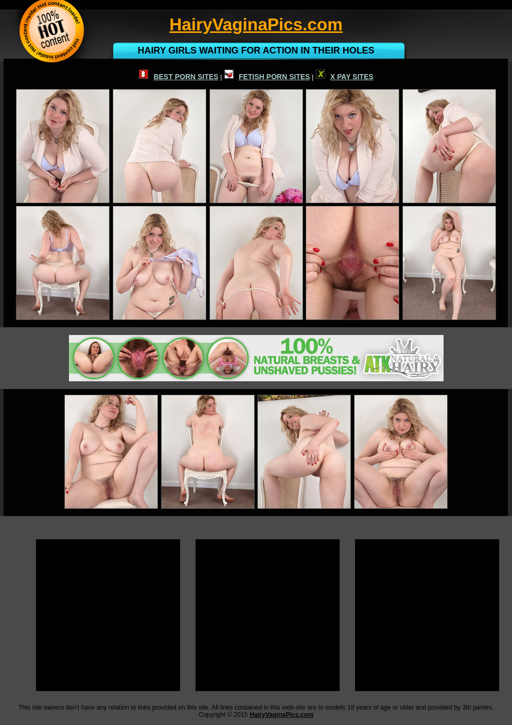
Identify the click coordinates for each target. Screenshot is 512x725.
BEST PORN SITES (178, 77)
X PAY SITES (345, 77)
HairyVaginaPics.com (281, 714)
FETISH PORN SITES (267, 77)
